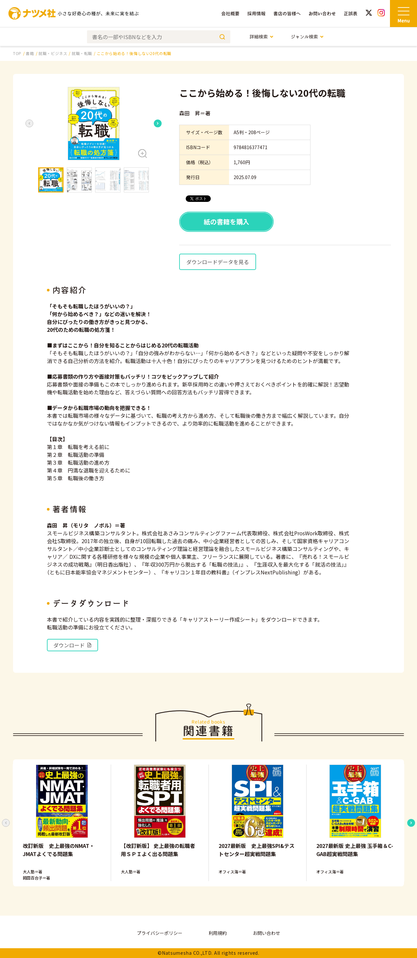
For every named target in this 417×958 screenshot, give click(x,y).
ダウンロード (72, 645)
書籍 (30, 53)
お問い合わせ (322, 13)
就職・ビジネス (52, 53)
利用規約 (217, 933)
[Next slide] (158, 123)
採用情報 (256, 13)
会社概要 (230, 13)
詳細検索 (262, 37)
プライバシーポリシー (159, 933)
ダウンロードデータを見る (217, 262)
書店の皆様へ (287, 13)
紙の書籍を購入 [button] (226, 221)
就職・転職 (82, 53)
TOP (17, 53)
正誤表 (350, 13)
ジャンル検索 (307, 37)
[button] (93, 123)
